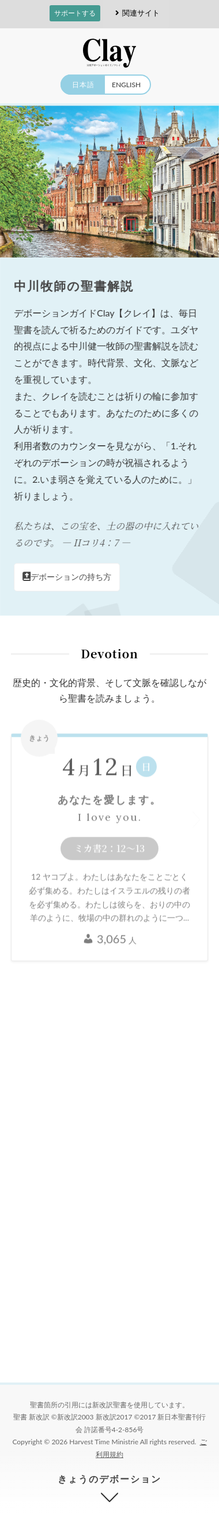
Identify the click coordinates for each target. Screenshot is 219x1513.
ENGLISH (126, 84)
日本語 (83, 84)
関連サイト (135, 13)
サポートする (75, 13)
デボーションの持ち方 (67, 577)
